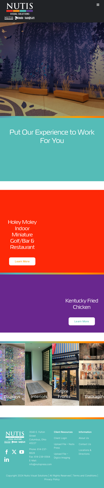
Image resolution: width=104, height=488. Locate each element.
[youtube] (21, 452)
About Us (84, 438)
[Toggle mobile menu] (98, 4)
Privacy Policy (52, 479)
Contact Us (85, 444)
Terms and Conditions (85, 475)
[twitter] (14, 452)
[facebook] (6, 452)
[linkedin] (6, 459)
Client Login (60, 438)
